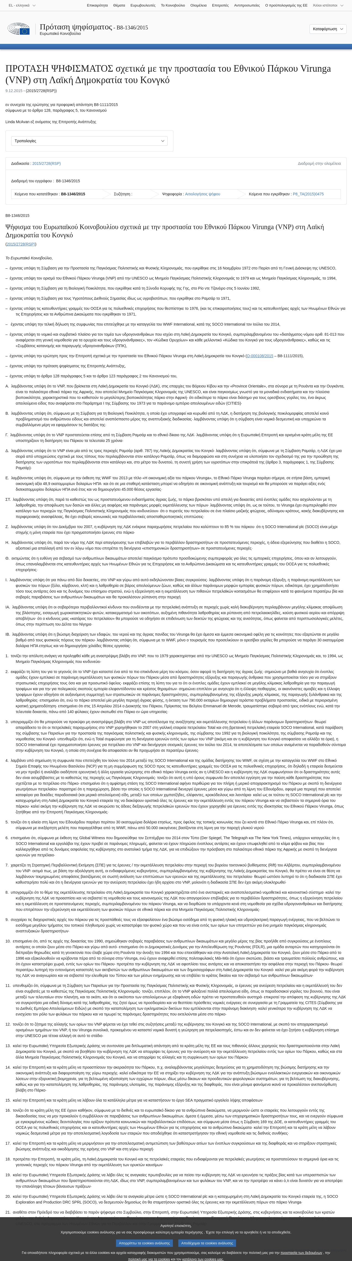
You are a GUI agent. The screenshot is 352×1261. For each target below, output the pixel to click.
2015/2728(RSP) (46, 163)
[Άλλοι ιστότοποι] (328, 5)
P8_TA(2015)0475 (308, 194)
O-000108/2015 (260, 356)
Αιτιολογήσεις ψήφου (202, 194)
